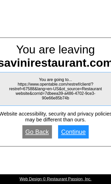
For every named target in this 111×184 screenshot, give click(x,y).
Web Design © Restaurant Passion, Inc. (56, 179)
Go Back (37, 131)
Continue (73, 131)
